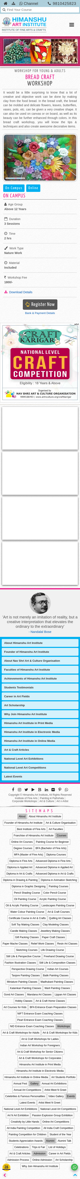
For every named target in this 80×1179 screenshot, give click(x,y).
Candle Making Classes (23, 930)
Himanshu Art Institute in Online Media (29, 740)
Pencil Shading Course (27, 892)
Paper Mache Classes (15, 943)
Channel (28, 3)
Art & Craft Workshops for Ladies (40, 1039)
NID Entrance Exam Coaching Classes (32, 1026)
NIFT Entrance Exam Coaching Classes (40, 1013)
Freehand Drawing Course (59, 956)
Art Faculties (56, 829)
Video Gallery (56, 1096)
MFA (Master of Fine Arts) (28, 854)
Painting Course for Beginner (52, 841)
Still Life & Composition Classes (57, 962)
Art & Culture (46, 801)
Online (33, 188)
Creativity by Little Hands (25, 1121)
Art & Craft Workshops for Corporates (40, 1058)
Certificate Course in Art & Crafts (27, 918)
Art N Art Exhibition (18, 1115)
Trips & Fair (38, 1147)
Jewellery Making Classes (55, 930)
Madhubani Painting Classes (57, 981)
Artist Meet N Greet (55, 1089)
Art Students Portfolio (63, 1077)
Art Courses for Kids (15, 1007)
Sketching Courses (27, 950)
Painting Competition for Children (27, 1134)
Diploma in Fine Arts (20, 860)
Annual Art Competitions (27, 1089)
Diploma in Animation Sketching (59, 880)
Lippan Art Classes (65, 994)
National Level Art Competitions (25, 767)
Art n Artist (62, 801)
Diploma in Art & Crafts (19, 873)
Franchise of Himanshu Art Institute (34, 835)
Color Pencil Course (54, 892)
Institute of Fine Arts (26, 798)
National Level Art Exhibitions (24, 758)
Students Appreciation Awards (26, 1140)
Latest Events (13, 776)
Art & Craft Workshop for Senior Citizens (40, 1051)
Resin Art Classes (67, 943)
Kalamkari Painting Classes (25, 988)
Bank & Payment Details (40, 313)
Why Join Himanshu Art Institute (25, 714)
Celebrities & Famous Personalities (25, 1096)
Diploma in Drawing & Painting (20, 880)
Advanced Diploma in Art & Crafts (55, 873)
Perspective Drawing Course (28, 969)
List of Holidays (57, 1147)
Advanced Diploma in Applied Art (54, 867)
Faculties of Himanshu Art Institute (27, 669)
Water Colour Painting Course (27, 911)
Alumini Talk (64, 1140)
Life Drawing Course (52, 950)
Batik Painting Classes (55, 975)
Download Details (18, 292)
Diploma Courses (56, 854)
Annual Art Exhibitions (54, 1083)
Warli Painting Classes (57, 988)
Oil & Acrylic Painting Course (22, 905)
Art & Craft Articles (16, 749)
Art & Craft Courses (59, 911)
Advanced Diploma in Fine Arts (53, 860)
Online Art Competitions (55, 1121)
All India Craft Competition (58, 1128)
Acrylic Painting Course (52, 899)
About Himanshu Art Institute (23, 643)
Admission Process (18, 1159)
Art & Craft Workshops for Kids (60, 1032)
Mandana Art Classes (39, 994)
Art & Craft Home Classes (50, 1000)
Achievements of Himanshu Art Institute (30, 678)
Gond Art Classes (14, 994)
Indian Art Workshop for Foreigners (40, 1045)
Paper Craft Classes (53, 937)
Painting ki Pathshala (52, 798)
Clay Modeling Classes (56, 924)
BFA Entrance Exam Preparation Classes (53, 1007)
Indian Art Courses (57, 969)
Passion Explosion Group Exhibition (52, 1115)
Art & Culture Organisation (61, 822)
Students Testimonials (19, 687)
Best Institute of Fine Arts (31, 829)
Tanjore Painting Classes (26, 975)
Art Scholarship (14, 705)
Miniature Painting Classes (22, 981)
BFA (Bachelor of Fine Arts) (50, 848)
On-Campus (13, 188)
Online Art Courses (22, 841)
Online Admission (42, 1159)
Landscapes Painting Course (58, 905)
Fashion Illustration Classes (20, 962)
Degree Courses (23, 848)
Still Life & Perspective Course (23, 956)
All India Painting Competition (23, 1128)
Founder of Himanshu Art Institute (26, 651)
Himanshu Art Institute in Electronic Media (32, 732)
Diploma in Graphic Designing (29, 886)
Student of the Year (60, 1134)
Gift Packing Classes (27, 937)
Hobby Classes (23, 1000)
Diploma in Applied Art (19, 867)
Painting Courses (58, 886)
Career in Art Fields (17, 696)
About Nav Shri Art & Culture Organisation (32, 660)
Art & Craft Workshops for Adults (21, 1032)
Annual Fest (20, 1083)
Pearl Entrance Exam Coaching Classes (40, 1020)
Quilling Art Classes (60, 918)
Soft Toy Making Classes (25, 924)
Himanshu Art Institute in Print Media (28, 723)
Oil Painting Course (25, 899)
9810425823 (64, 3)
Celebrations (21, 1147)
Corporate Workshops (24, 801)
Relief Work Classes (42, 943)
